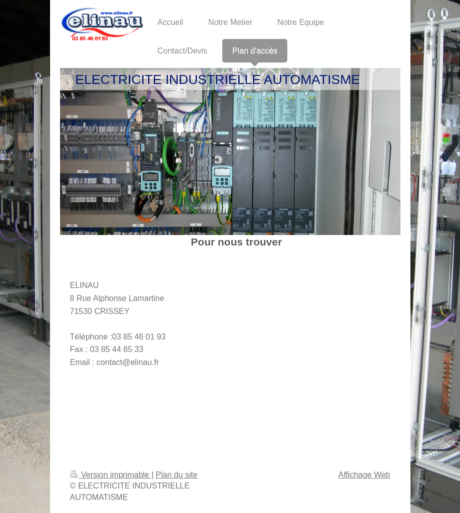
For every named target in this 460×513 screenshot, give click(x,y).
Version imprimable (111, 474)
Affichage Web (364, 474)
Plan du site (177, 474)
